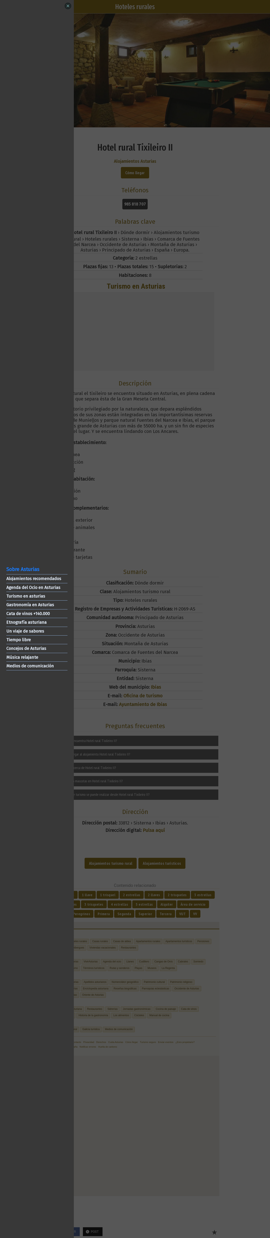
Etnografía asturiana (26, 622)
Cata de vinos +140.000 (28, 613)
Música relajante (22, 657)
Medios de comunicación (30, 665)
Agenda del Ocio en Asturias (33, 587)
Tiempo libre (18, 639)
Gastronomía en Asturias (30, 604)
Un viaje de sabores (25, 631)
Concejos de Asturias (26, 648)
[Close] (68, 6)
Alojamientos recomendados (33, 578)
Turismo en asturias (25, 596)
